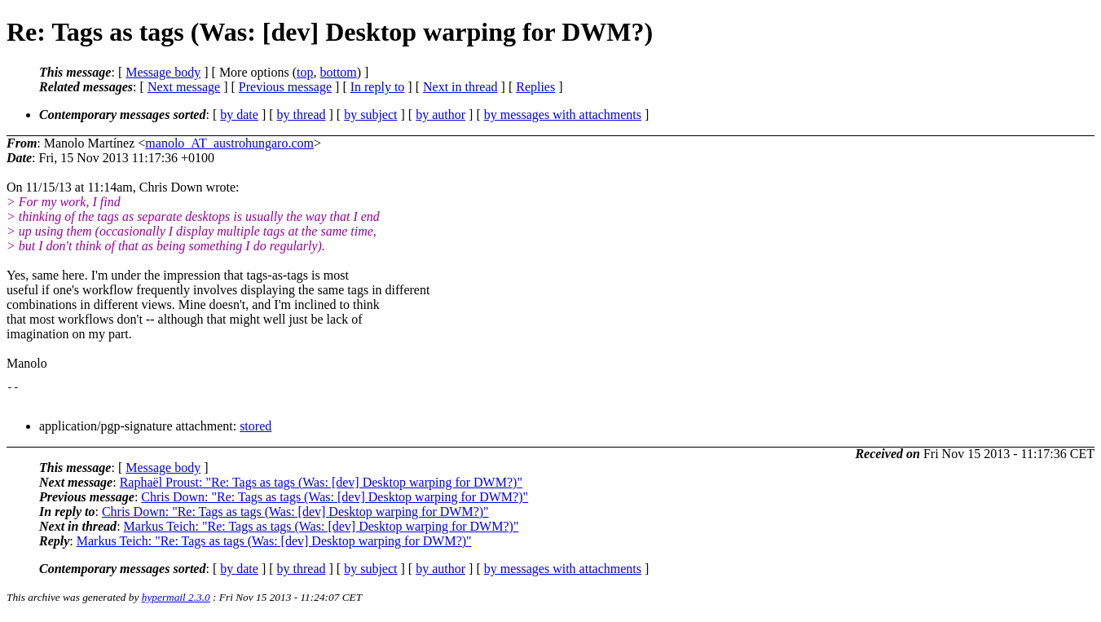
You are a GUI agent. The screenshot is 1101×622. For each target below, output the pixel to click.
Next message (184, 87)
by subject (370, 114)
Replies (535, 87)
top (305, 72)
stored (255, 431)
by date (239, 114)
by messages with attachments (562, 114)
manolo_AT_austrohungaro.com (229, 143)
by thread (301, 114)
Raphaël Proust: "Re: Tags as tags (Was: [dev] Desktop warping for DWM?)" (321, 487)
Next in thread (460, 87)
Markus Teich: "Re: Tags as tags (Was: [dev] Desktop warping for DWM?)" (321, 531)
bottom (337, 72)
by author (440, 114)
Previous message (285, 87)
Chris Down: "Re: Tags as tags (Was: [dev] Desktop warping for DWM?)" (334, 502)
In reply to (377, 87)
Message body (163, 72)
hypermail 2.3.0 (176, 602)
